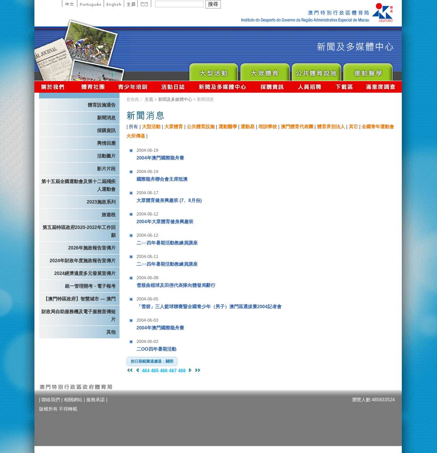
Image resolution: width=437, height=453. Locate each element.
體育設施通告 (102, 105)
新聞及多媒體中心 (223, 87)
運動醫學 (227, 126)
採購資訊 (272, 87)
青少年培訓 (133, 87)
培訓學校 (267, 126)
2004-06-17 (147, 192)
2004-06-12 (147, 214)
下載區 (344, 87)
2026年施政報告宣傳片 (92, 248)
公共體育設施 (201, 126)
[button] (152, 361)
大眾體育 (173, 126)
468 (182, 370)
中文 (69, 3)
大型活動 (151, 126)
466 (163, 370)
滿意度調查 (381, 87)
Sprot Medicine (367, 70)
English (114, 3)
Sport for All (264, 70)
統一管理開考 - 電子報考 (90, 286)
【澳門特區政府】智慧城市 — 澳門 (79, 299)
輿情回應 (106, 143)
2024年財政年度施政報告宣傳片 (83, 260)
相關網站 (73, 399)
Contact (144, 3)
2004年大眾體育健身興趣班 (185, 216)
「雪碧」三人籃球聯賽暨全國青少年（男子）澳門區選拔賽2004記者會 (209, 301)
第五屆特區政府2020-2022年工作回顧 (79, 231)
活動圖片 (106, 156)
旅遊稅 (109, 214)
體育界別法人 (331, 126)
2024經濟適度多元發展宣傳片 (85, 273)
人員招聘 (309, 87)
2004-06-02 (147, 341)
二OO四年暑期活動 (185, 344)
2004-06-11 (147, 256)
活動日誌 (173, 87)
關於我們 (54, 87)
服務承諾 (95, 399)
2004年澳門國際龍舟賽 (185, 153)
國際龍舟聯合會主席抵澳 (185, 174)
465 (155, 370)
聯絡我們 (50, 399)
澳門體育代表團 (297, 126)
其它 (353, 126)
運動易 (247, 126)
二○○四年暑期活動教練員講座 (185, 238)
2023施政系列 (101, 202)
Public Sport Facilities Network (316, 70)
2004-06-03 (147, 320)
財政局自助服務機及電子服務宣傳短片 (78, 315)
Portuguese (90, 3)
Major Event (213, 70)
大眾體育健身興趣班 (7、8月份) (185, 195)
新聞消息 (106, 117)
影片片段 (106, 168)
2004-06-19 (147, 150)
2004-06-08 (147, 277)
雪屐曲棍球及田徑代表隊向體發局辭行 (185, 280)
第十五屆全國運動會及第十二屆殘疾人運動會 (78, 185)
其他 (111, 332)
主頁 (130, 3)
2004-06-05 (147, 299)
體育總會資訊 (93, 87)
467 (173, 370)
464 (146, 370)
